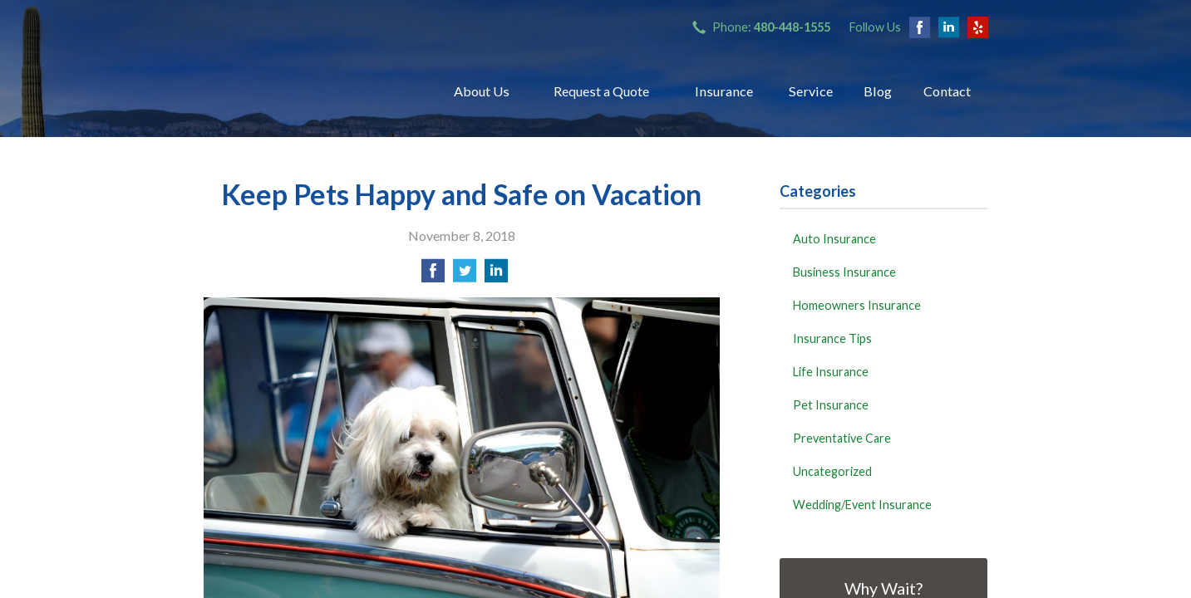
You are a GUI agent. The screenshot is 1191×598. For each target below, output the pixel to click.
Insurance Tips (832, 338)
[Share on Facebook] (433, 275)
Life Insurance (831, 372)
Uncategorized (832, 471)
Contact (947, 91)
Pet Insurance (831, 405)
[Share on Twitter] (464, 275)
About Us (481, 91)
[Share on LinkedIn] (496, 275)
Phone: (771, 27)
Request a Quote (601, 91)
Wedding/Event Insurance (862, 505)
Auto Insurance (834, 239)
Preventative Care (842, 438)
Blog (878, 91)
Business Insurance (844, 272)
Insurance (724, 91)
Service (811, 91)
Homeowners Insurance (857, 305)
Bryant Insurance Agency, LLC (307, 91)
